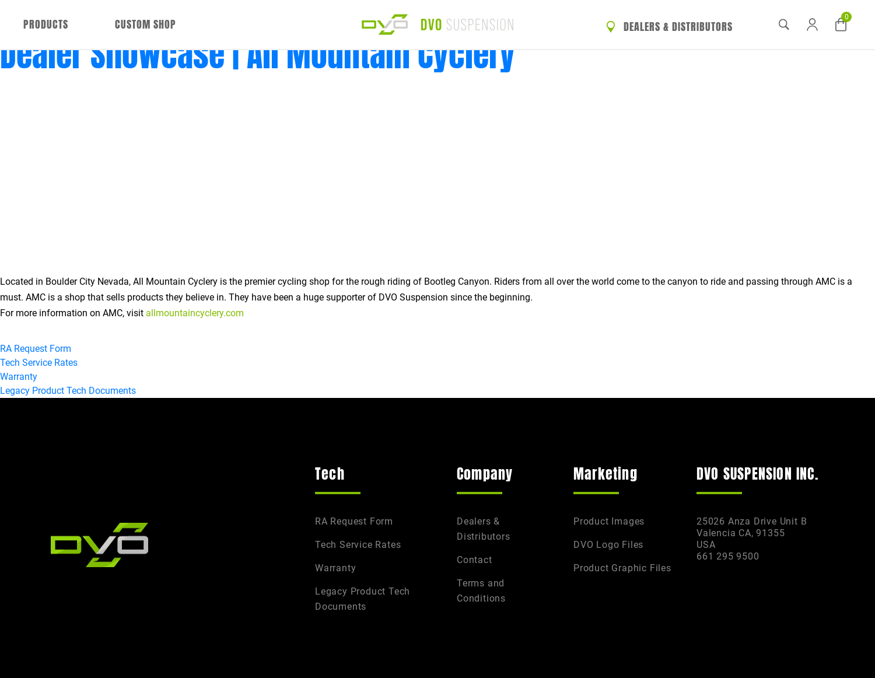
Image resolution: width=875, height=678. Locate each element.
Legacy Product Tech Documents (68, 390)
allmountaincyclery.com (195, 313)
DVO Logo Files (608, 544)
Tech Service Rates (39, 362)
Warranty (18, 376)
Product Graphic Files (622, 568)
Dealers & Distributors (669, 26)
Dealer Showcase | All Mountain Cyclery (257, 55)
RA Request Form (35, 348)
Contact (474, 559)
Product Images (609, 521)
